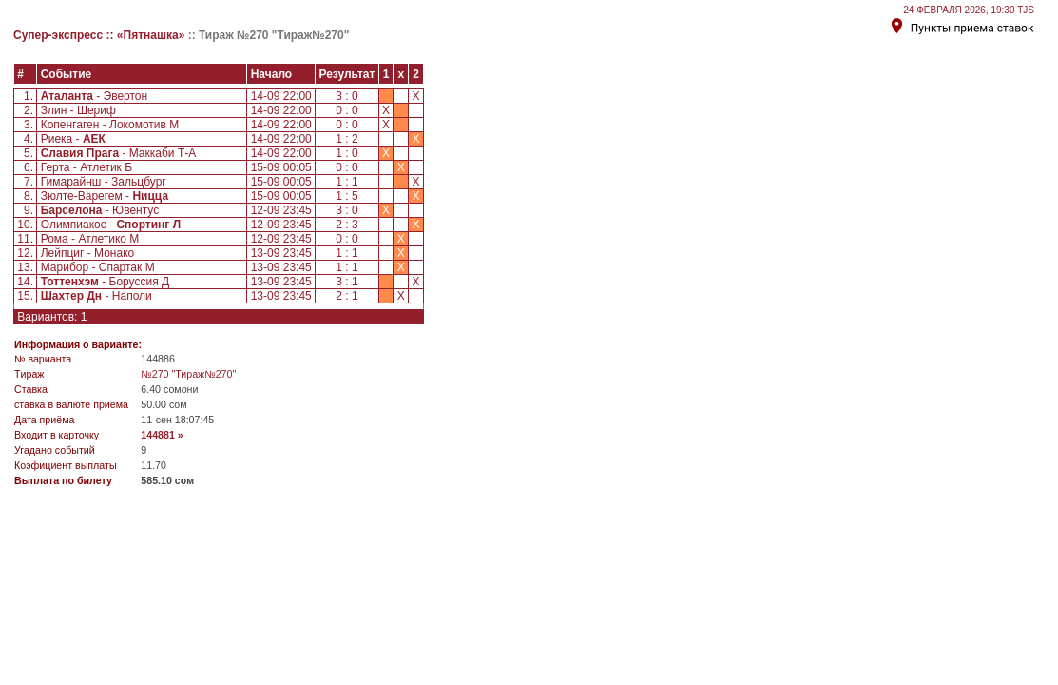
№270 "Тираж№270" (188, 374)
